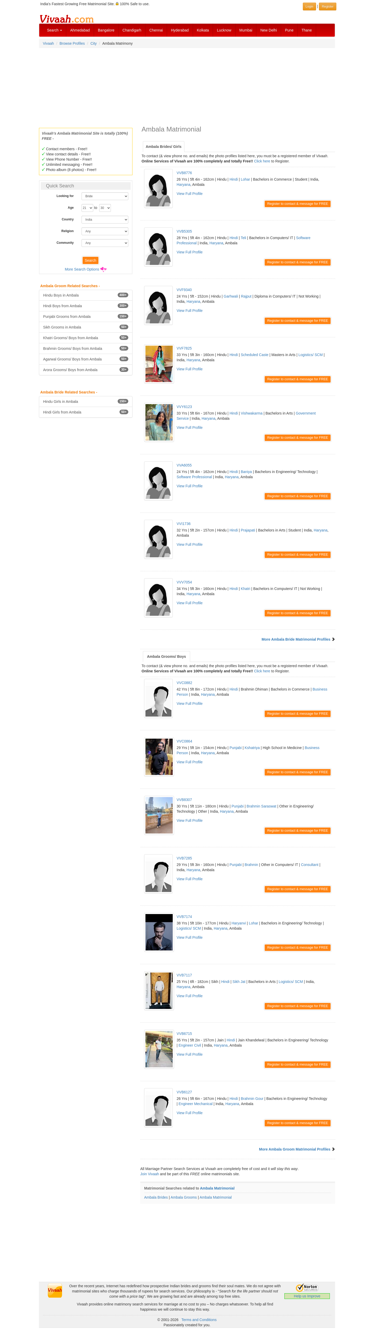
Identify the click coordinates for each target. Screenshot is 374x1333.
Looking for (65, 196)
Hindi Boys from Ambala (85, 305)
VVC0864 (184, 741)
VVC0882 (184, 683)
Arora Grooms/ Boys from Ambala (85, 369)
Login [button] (309, 6)
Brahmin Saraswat (261, 806)
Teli (243, 238)
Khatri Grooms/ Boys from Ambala (85, 337)
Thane (307, 30)
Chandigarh (132, 30)
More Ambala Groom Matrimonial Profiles (294, 1149)
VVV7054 (184, 582)
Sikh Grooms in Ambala (85, 327)
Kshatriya (252, 748)
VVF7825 (184, 348)
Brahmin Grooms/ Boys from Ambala (85, 348)
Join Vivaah (150, 1174)
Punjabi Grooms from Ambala (85, 316)
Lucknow (224, 30)
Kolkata (203, 30)
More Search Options (82, 269)
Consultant (309, 865)
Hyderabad (180, 30)
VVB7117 (184, 975)
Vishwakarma (252, 413)
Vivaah (48, 43)
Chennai (156, 30)
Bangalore (106, 30)
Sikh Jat (238, 982)
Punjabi (236, 748)
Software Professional (194, 477)
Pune (289, 30)
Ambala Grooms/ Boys (166, 656)
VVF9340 (184, 290)
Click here (262, 161)
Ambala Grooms (184, 1197)
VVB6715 (184, 1034)
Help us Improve (307, 1296)
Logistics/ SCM (310, 355)
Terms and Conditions (199, 1320)
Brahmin (251, 865)
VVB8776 (184, 173)
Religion (67, 231)
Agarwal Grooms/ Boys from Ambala (85, 359)
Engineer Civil (190, 1045)
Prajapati (248, 530)
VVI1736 (184, 524)
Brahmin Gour (252, 1098)
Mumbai (245, 30)
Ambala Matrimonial (217, 1188)
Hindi (234, 179)
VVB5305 (184, 231)
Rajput (246, 296)
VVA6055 (184, 465)
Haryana (183, 184)
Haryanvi (238, 923)
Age (71, 207)
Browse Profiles (72, 43)
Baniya (246, 472)
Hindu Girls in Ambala (85, 401)
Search (54, 30)
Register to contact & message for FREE (297, 204)
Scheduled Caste (255, 355)
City (93, 43)
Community (65, 243)
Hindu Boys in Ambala (85, 295)
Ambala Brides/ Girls (164, 147)
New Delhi (268, 30)
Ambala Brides (156, 1197)
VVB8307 (184, 800)
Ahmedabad (80, 30)
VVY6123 (184, 407)
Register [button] (327, 6)
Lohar (245, 179)
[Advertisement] (187, 86)
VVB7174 (184, 917)
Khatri (245, 589)
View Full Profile (190, 194)
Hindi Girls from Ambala (85, 412)
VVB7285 (184, 858)
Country (68, 219)
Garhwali (231, 296)
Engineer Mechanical (196, 1104)
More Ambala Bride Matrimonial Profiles (296, 639)
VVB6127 (184, 1092)
